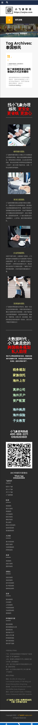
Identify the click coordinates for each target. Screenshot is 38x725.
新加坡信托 (9, 633)
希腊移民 (8, 514)
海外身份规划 (10, 644)
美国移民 (8, 564)
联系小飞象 (9, 490)
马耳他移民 (9, 517)
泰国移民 (8, 616)
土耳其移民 (9, 608)
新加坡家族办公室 (11, 630)
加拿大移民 (9, 567)
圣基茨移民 (9, 583)
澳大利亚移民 (10, 545)
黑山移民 (8, 525)
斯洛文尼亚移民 (10, 528)
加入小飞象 (9, 492)
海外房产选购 (10, 646)
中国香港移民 (10, 611)
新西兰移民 (9, 547)
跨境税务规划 (10, 641)
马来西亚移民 (10, 613)
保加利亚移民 (10, 531)
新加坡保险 (9, 627)
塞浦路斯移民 (10, 533)
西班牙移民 (9, 520)
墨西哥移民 (9, 569)
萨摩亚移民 (9, 553)
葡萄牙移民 (9, 523)
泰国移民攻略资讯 (13, 64)
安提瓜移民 (9, 580)
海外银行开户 (10, 635)
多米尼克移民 (10, 586)
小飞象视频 (9, 498)
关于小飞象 (9, 495)
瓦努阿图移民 (10, 550)
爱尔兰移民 (9, 512)
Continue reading (15, 85)
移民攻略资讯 (20, 64)
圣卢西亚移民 (10, 589)
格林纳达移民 (10, 591)
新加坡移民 (9, 602)
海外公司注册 (10, 638)
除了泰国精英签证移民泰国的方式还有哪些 (19, 70)
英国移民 (8, 509)
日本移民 (8, 605)
